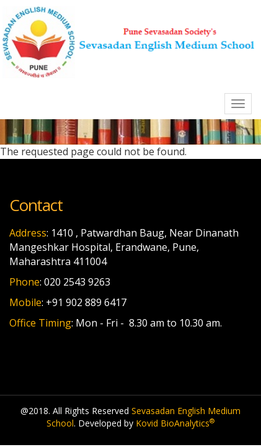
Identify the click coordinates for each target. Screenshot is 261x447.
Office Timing (40, 323)
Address (27, 233)
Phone (24, 282)
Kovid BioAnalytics (175, 423)
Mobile (25, 302)
